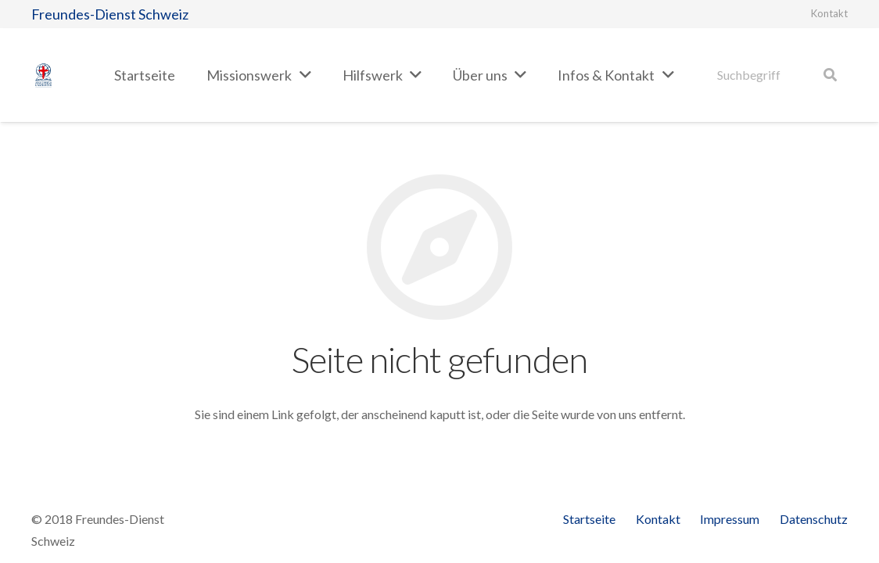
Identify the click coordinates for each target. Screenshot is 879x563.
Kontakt (829, 13)
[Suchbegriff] (777, 75)
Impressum (729, 518)
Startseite (589, 518)
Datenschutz (814, 518)
